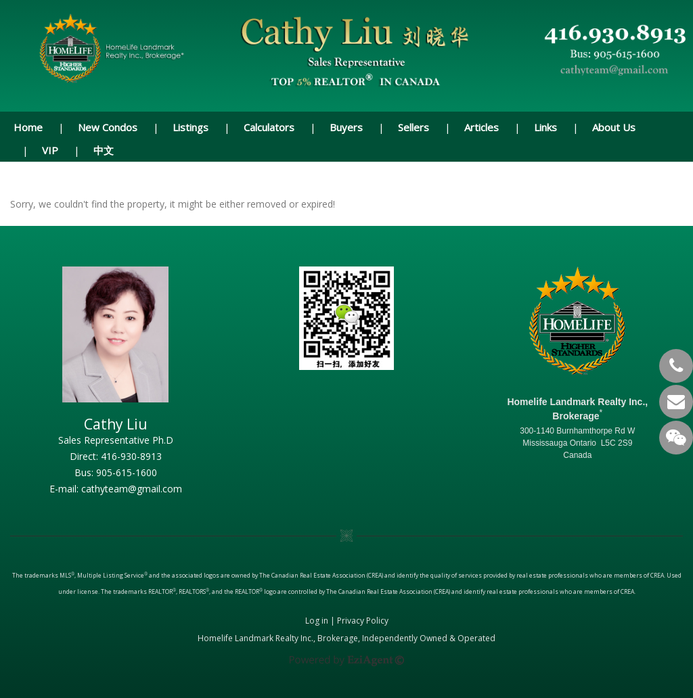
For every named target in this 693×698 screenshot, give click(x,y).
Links (545, 127)
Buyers (346, 127)
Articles (481, 127)
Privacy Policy (362, 620)
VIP (50, 150)
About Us (613, 127)
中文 (103, 150)
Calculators (269, 127)
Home (28, 127)
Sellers (413, 127)
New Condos (107, 127)
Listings (190, 127)
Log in (316, 620)
